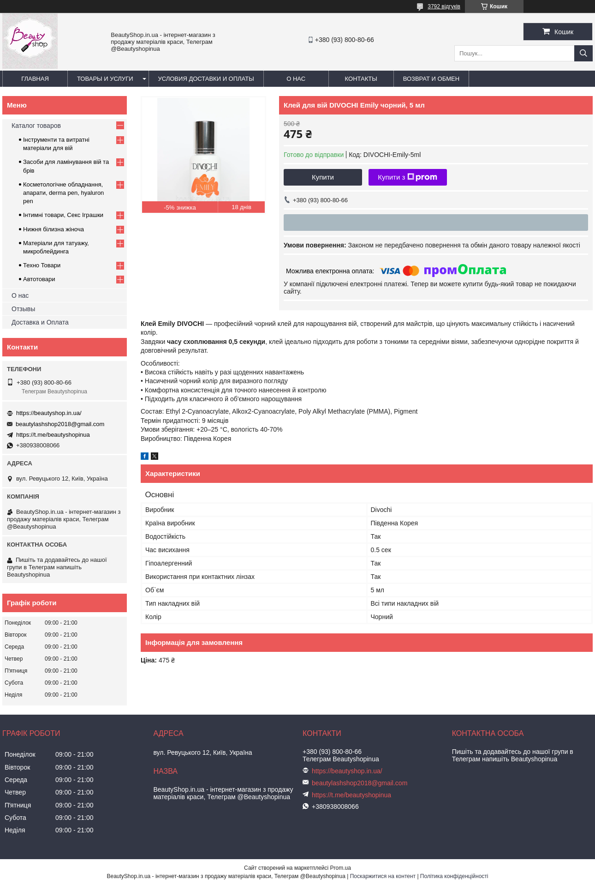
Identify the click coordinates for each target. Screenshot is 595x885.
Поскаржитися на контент (383, 876)
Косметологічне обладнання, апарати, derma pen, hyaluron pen (63, 193)
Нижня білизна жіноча (53, 229)
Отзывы (23, 309)
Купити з (407, 177)
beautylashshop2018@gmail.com (60, 424)
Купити (323, 177)
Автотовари (39, 279)
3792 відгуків (444, 6)
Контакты (361, 78)
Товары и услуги (105, 78)
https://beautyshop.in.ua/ (49, 412)
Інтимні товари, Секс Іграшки (63, 214)
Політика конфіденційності (454, 876)
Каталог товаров (36, 125)
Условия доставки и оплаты (206, 78)
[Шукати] (583, 53)
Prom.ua (340, 868)
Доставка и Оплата (40, 322)
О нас (295, 78)
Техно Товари (41, 265)
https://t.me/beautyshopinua (53, 434)
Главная (35, 78)
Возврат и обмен (431, 78)
